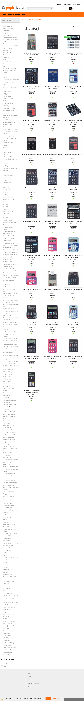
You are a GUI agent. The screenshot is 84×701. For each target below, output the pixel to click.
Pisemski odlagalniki (9, 411)
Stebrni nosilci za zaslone (10, 602)
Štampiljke (6, 187)
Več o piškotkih (57, 698)
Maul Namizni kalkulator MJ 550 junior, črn (31, 324)
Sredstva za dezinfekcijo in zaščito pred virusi (10, 246)
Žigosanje (6, 393)
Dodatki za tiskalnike (9, 262)
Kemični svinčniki (8, 143)
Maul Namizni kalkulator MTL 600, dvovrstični (31, 357)
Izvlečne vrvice (7, 503)
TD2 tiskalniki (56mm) (9, 309)
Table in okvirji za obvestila (8, 29)
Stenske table (7, 35)
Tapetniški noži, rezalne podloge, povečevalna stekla (10, 70)
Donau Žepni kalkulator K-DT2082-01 (52, 189)
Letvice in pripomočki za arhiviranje (10, 132)
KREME (23, 14)
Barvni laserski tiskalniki (10, 293)
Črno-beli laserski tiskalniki (11, 275)
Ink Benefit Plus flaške (9, 277)
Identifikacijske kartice (9, 400)
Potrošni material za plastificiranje (9, 49)
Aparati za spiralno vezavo (8, 58)
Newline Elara (7, 541)
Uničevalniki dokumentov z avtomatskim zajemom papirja (10, 39)
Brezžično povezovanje (10, 324)
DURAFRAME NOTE (9, 473)
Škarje (5, 77)
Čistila (5, 494)
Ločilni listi (6, 398)
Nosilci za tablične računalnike (8, 477)
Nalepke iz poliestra (9, 108)
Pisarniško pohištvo (9, 524)
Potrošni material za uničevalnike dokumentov (10, 45)
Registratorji (7, 381)
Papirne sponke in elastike (11, 80)
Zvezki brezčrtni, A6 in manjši (9, 578)
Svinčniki (5, 147)
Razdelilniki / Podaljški (9, 647)
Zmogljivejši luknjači (9, 614)
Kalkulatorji (6, 407)
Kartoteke (6, 522)
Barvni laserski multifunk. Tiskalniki (10, 272)
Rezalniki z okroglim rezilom (9, 335)
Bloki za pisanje (7, 550)
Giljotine (5, 329)
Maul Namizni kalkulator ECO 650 (52, 155)
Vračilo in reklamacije (33, 683)
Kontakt (30, 680)
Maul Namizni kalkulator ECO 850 (31, 155)
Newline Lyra (7, 538)
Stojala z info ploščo (9, 446)
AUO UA (5, 206)
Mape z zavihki (7, 374)
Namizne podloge (8, 496)
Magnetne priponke (9, 439)
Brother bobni (7, 284)
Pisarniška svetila (8, 103)
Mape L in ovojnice (8, 372)
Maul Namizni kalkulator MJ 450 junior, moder (73, 324)
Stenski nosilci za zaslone (10, 591)
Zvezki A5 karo (7, 588)
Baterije (5, 555)
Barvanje (5, 170)
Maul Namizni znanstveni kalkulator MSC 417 (32, 54)
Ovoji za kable (7, 635)
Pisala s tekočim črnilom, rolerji (10, 228)
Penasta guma (7, 156)
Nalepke (5, 173)
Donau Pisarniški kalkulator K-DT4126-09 (73, 54)
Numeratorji (6, 150)
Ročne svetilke (7, 574)
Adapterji (6, 569)
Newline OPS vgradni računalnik (9, 530)
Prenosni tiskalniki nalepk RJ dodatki (10, 312)
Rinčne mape (7, 379)
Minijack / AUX (7, 517)
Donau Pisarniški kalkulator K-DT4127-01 (73, 121)
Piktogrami (6, 464)
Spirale (5, 24)
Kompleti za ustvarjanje (10, 168)
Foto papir (6, 119)
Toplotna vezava (8, 55)
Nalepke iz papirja (8, 113)
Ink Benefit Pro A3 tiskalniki (8, 296)
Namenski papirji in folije (10, 110)
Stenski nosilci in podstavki (8, 212)
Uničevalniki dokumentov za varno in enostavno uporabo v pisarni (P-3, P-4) (11, 364)
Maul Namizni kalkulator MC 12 (31, 222)
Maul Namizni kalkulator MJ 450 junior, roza (52, 357)
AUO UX (5, 204)
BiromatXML (31, 19)
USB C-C (5, 512)
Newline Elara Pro (8, 655)
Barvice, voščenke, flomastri (8, 153)
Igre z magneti (7, 182)
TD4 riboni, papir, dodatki (10, 254)
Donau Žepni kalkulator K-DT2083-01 (73, 189)
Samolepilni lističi (8, 124)
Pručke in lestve (8, 101)
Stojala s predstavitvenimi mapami (11, 488)
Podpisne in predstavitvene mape (9, 403)
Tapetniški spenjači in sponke (9, 617)
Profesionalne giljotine (10, 332)
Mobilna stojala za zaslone (8, 216)
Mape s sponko (7, 376)
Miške (5, 631)
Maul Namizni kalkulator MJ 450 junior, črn (73, 357)
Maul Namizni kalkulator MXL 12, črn (52, 54)
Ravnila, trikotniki (8, 190)
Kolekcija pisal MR (8, 626)
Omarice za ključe (8, 82)
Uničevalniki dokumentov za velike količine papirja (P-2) (10, 340)
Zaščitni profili (7, 423)
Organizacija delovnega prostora (10, 139)
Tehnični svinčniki (8, 197)
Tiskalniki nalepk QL (9, 315)
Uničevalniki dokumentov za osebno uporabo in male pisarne (10, 357)
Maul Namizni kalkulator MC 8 (73, 290)
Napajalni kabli (7, 567)
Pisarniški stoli (7, 527)
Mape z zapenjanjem (9, 136)
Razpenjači (6, 612)
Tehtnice (5, 572)
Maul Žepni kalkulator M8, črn (31, 121)
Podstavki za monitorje (10, 482)
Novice (17, 14)
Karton (5, 66)
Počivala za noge (8, 98)
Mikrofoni (6, 628)
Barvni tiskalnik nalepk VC (10, 264)
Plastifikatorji (7, 61)
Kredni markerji (7, 52)
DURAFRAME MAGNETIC (10, 459)
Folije (4, 64)
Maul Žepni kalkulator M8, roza (52, 256)
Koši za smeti (7, 91)
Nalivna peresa (7, 220)
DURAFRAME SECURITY (10, 467)
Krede (5, 180)
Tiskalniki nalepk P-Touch (10, 250)
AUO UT (5, 209)
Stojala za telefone (8, 623)
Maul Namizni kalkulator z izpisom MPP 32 (52, 290)
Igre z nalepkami (8, 175)
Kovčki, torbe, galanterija (10, 543)
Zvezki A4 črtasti (8, 545)
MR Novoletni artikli (9, 581)
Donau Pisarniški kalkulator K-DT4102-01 (73, 222)
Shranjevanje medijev (9, 485)
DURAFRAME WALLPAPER (7, 456)
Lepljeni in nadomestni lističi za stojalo (10, 232)
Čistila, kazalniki (7, 240)
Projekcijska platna (8, 243)
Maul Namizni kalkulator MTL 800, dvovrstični (52, 324)
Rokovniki (6, 583)
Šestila (5, 194)
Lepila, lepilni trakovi (9, 122)
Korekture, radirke (8, 199)
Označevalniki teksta (9, 384)
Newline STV (7, 536)
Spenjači (5, 605)
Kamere (5, 519)
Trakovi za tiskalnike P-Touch (10, 290)
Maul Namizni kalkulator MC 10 (31, 189)
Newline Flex (7, 640)
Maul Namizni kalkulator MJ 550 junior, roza (31, 290)
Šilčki (4, 202)
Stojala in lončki (7, 127)
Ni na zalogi (68, 36)
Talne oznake (7, 421)
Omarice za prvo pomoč (10, 432)
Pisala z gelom (7, 225)
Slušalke (5, 560)
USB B (5, 553)
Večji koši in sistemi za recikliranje (9, 443)
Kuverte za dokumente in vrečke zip (10, 116)
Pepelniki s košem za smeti (9, 417)
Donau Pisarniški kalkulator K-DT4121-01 (31, 87)
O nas (29, 676)
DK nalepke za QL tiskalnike (8, 281)
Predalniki (6, 409)
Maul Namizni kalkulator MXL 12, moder (52, 87)
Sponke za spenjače (9, 621)
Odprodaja (6, 106)
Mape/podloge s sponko (10, 129)
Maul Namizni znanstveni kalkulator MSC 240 (32, 391)
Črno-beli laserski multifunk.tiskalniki (8, 267)
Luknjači (5, 163)
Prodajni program (8, 14)
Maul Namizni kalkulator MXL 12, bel (52, 222)
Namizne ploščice (8, 430)
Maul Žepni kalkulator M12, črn (73, 155)
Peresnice (6, 145)
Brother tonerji (7, 259)
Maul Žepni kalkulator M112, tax (52, 121)
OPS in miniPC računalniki (10, 533)
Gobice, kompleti (8, 26)
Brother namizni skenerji (10, 252)
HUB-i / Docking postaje (10, 510)
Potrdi (48, 698)
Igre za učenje (7, 178)
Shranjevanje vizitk (8, 369)
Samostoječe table (8, 238)
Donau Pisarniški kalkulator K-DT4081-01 (31, 256)
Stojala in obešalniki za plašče (9, 88)
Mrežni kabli (6, 565)
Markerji (5, 192)
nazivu (81, 26)
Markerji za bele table (9, 222)
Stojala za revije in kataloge (8, 389)
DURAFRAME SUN (8, 453)
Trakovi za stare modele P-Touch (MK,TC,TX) (10, 301)
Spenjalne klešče (8, 609)
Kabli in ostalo (7, 650)
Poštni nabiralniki (8, 96)
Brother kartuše (8, 257)
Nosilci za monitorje (9, 593)
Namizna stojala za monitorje (8, 599)
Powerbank (6, 633)
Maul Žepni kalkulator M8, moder (73, 87)
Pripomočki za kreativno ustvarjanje (10, 160)
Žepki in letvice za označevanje (8, 426)
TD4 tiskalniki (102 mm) (10, 322)
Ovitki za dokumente (9, 435)
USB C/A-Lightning (8, 643)
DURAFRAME (7, 462)
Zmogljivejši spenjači (9, 607)
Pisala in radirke (7, 185)
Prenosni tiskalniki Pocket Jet (10, 305)
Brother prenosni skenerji (11, 287)
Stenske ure (6, 84)
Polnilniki (5, 327)
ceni (76, 26)
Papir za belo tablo (8, 236)
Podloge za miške (8, 492)
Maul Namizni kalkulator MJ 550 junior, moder (73, 256)
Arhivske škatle (7, 395)
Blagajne (5, 94)
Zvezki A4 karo (7, 586)
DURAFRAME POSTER (10, 480)
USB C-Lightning (8, 638)
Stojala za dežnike (8, 437)
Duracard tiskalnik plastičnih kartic (8, 506)
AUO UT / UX (7, 645)
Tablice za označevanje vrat (10, 449)
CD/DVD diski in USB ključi (10, 557)
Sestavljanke (7, 166)
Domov (24, 19)
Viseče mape (7, 386)
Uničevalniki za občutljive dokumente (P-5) (10, 351)
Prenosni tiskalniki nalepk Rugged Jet (10, 319)
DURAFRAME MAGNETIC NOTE (10, 470)
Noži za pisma (7, 75)
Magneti (5, 33)
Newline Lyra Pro (8, 652)
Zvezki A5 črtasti (8, 548)
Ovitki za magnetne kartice (9, 500)
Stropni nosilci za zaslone (10, 595)
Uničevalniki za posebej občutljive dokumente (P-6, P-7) (10, 346)
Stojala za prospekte (9, 414)
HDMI (5, 562)
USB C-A (5, 515)
